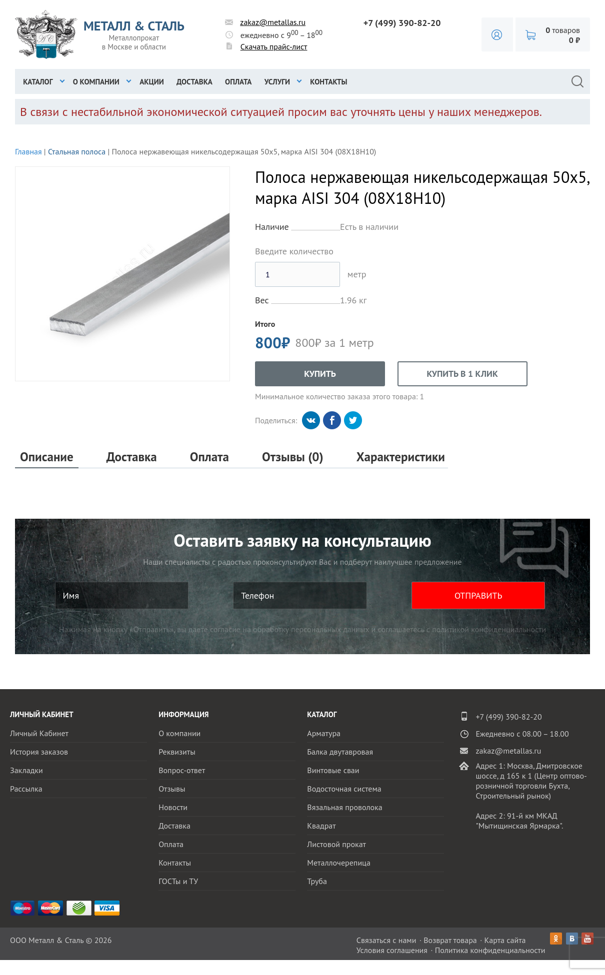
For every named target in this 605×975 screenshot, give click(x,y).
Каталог (37, 81)
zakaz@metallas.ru (273, 22)
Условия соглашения (392, 950)
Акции (152, 81)
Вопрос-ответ (181, 770)
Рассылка (26, 789)
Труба (317, 881)
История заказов (39, 752)
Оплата (238, 81)
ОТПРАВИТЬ (478, 595)
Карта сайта (505, 940)
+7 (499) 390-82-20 (402, 22)
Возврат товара (450, 940)
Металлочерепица (338, 863)
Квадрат (321, 826)
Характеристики (400, 457)
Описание (47, 457)
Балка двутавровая (340, 752)
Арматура (323, 733)
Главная (28, 151)
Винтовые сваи (333, 770)
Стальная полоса (77, 151)
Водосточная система (344, 789)
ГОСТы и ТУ (178, 881)
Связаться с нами (386, 940)
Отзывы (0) (293, 457)
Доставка (194, 81)
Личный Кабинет (39, 733)
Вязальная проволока (344, 807)
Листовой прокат (336, 844)
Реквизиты (177, 752)
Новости (173, 807)
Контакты (328, 81)
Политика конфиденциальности (490, 950)
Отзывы (171, 789)
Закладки (26, 770)
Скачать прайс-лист (274, 46)
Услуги (277, 81)
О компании (96, 81)
